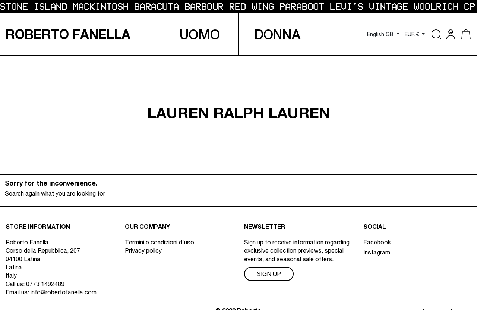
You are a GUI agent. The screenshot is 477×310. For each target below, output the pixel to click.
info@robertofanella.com (64, 292)
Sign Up (269, 274)
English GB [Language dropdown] (381, 34)
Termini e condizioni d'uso (159, 242)
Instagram (376, 252)
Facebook (377, 242)
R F (68, 34)
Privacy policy (143, 250)
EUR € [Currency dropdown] (413, 34)
